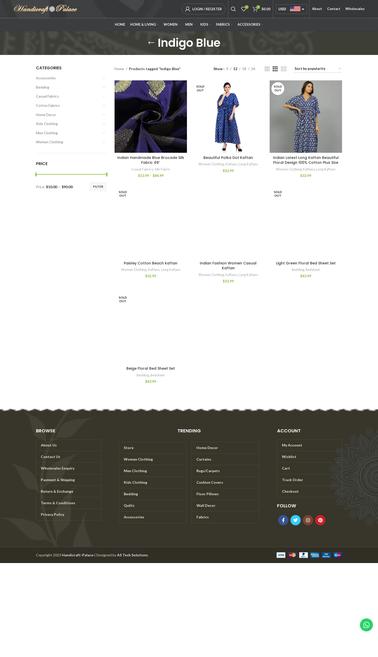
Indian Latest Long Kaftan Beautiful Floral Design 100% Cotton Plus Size (306, 160)
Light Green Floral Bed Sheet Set (306, 263)
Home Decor (46, 114)
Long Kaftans (248, 164)
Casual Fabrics (47, 96)
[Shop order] (318, 69)
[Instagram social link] (308, 520)
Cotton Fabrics (48, 105)
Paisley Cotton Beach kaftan (150, 263)
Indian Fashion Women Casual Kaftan (228, 266)
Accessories (46, 78)
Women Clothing (49, 142)
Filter (98, 186)
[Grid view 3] (275, 69)
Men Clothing (47, 133)
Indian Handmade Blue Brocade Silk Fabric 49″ (150, 160)
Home (120, 68)
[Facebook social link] (283, 520)
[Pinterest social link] (320, 520)
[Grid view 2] (267, 69)
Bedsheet (313, 270)
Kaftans (231, 164)
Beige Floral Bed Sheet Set (150, 368)
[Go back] (151, 43)
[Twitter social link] (295, 520)
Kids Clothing (47, 123)
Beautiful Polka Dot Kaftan (228, 157)
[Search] (233, 9)
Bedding (42, 87)
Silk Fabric (162, 169)
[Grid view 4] (283, 69)
